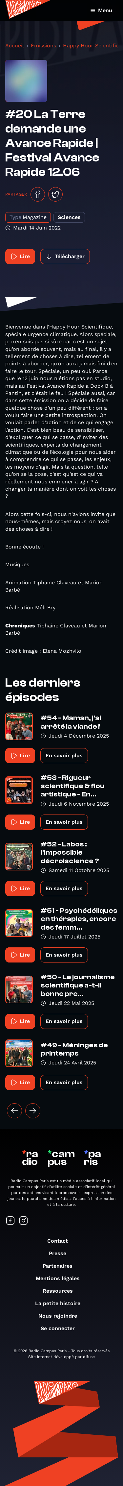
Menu (101, 10)
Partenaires (61, 1266)
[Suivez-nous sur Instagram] (23, 1221)
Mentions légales (61, 1278)
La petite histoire (61, 1303)
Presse (61, 1253)
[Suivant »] (33, 1111)
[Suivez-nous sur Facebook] (10, 1221)
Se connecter (61, 1328)
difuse (89, 1356)
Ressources (61, 1291)
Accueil (14, 45)
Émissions (43, 45)
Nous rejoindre (61, 1316)
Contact (60, 1241)
